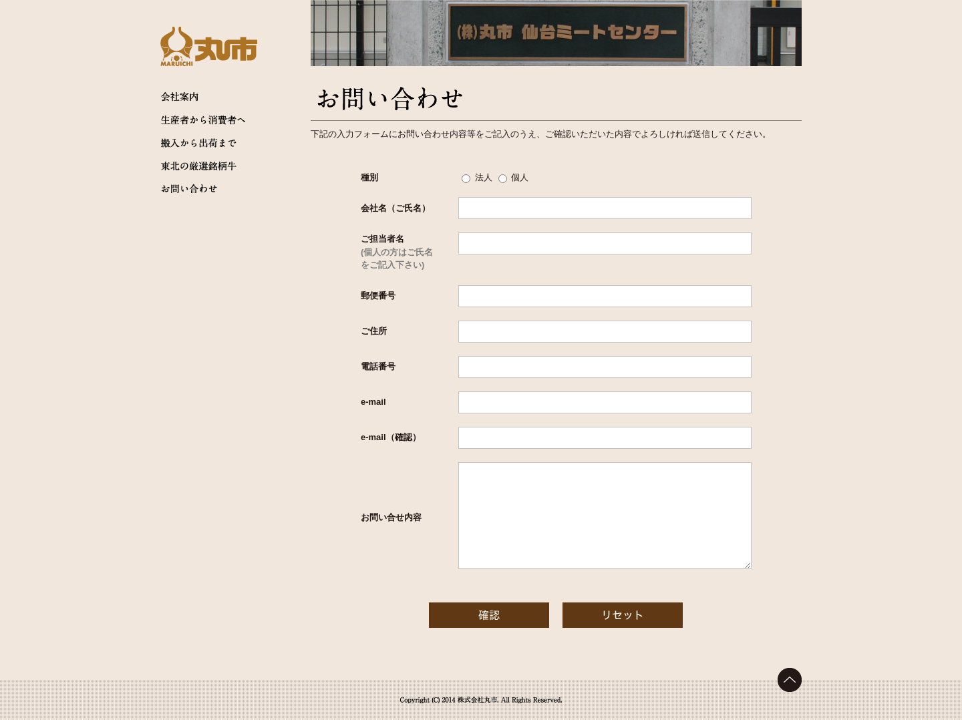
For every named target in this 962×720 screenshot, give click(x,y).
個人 (519, 177)
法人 (483, 177)
